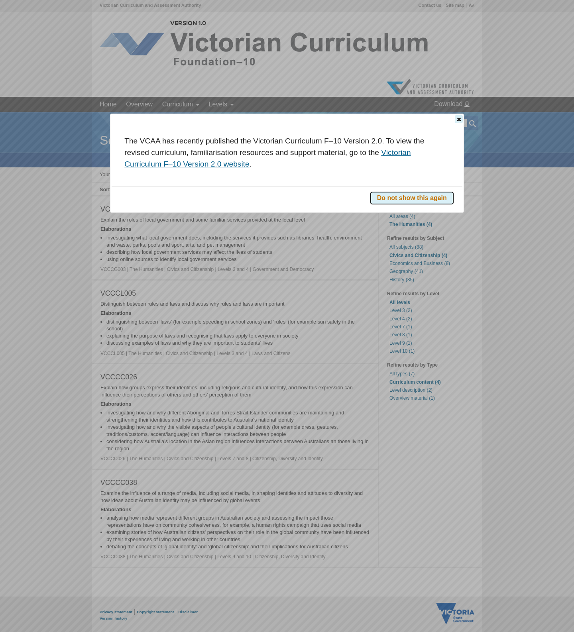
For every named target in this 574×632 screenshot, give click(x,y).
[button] (459, 119)
